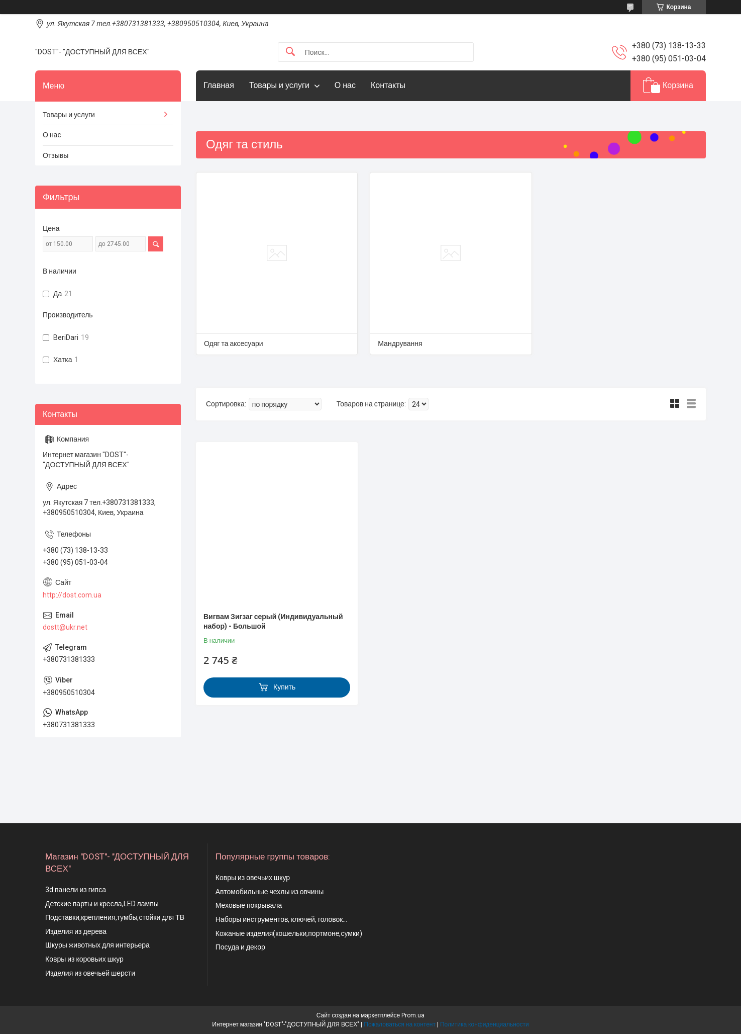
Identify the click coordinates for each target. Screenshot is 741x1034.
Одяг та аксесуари (233, 343)
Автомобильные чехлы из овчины (270, 892)
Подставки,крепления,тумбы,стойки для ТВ (114, 917)
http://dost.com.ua (72, 595)
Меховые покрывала (249, 905)
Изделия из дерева (76, 931)
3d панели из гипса (75, 890)
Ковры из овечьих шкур (253, 878)
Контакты (388, 85)
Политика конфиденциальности (484, 1024)
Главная (218, 85)
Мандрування (400, 343)
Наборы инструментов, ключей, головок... (282, 919)
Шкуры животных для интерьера (97, 945)
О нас (345, 85)
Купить (284, 687)
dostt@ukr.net (65, 627)
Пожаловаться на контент (400, 1024)
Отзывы (55, 155)
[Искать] (290, 52)
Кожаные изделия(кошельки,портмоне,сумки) (289, 933)
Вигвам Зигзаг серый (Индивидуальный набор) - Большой (273, 622)
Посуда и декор (240, 947)
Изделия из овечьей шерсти (90, 973)
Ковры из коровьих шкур (84, 959)
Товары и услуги (279, 85)
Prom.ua (413, 1015)
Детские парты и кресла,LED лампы (102, 904)
